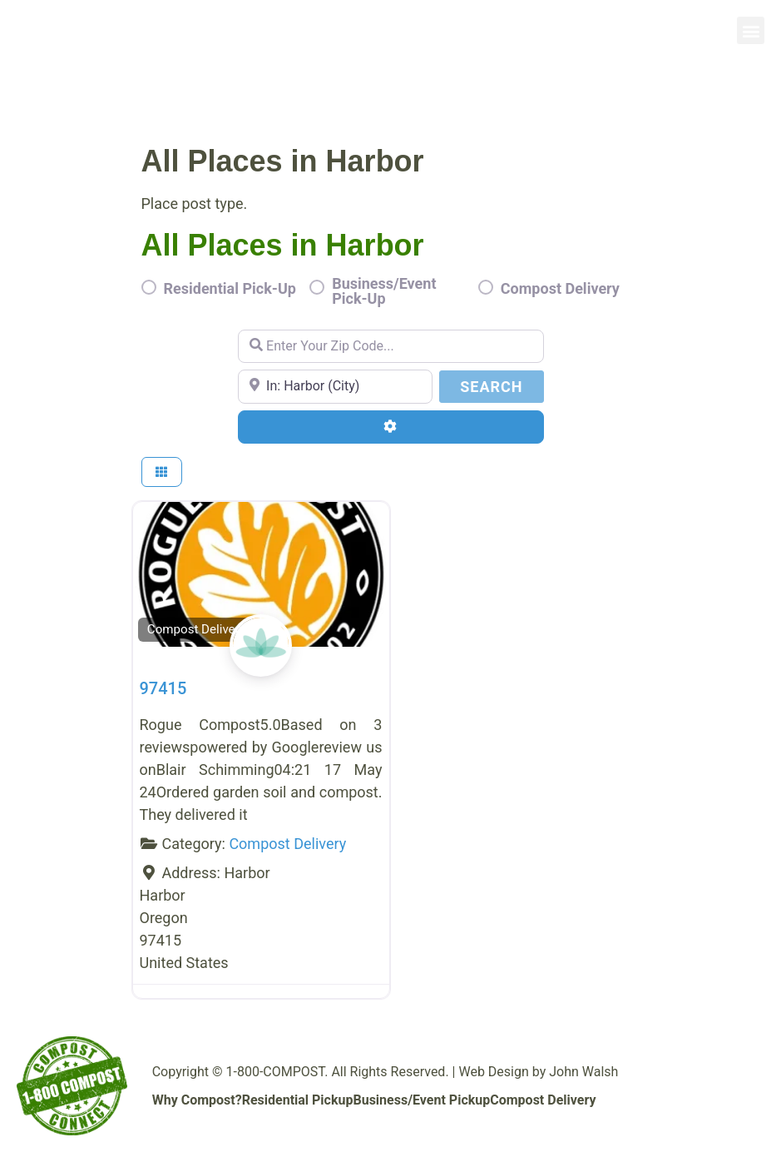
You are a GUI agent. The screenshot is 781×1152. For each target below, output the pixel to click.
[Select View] (161, 472)
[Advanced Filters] (391, 427)
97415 (163, 688)
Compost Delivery (560, 288)
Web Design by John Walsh (538, 1072)
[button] (750, 30)
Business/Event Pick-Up (384, 291)
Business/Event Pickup (421, 1100)
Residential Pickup (297, 1100)
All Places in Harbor (282, 245)
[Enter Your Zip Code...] (391, 346)
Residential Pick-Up (230, 288)
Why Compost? (197, 1100)
